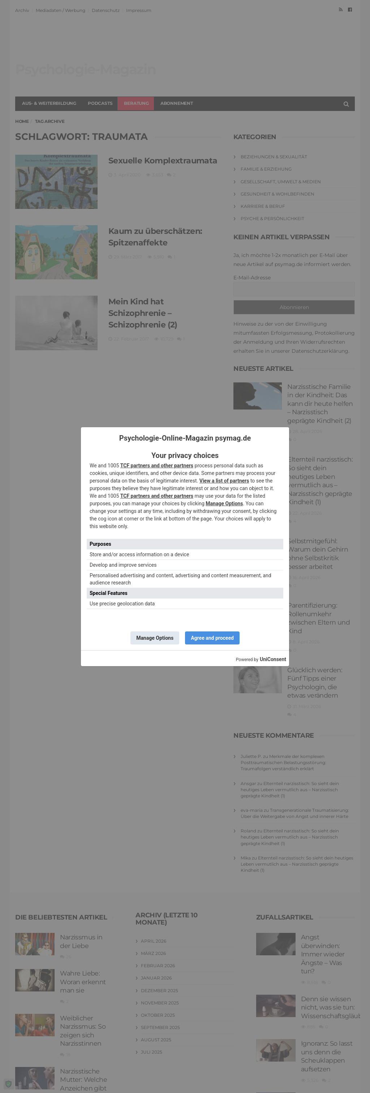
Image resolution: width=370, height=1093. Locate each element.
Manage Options (224, 503)
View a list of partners (224, 481)
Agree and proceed (212, 638)
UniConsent (273, 659)
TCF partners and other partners (156, 465)
